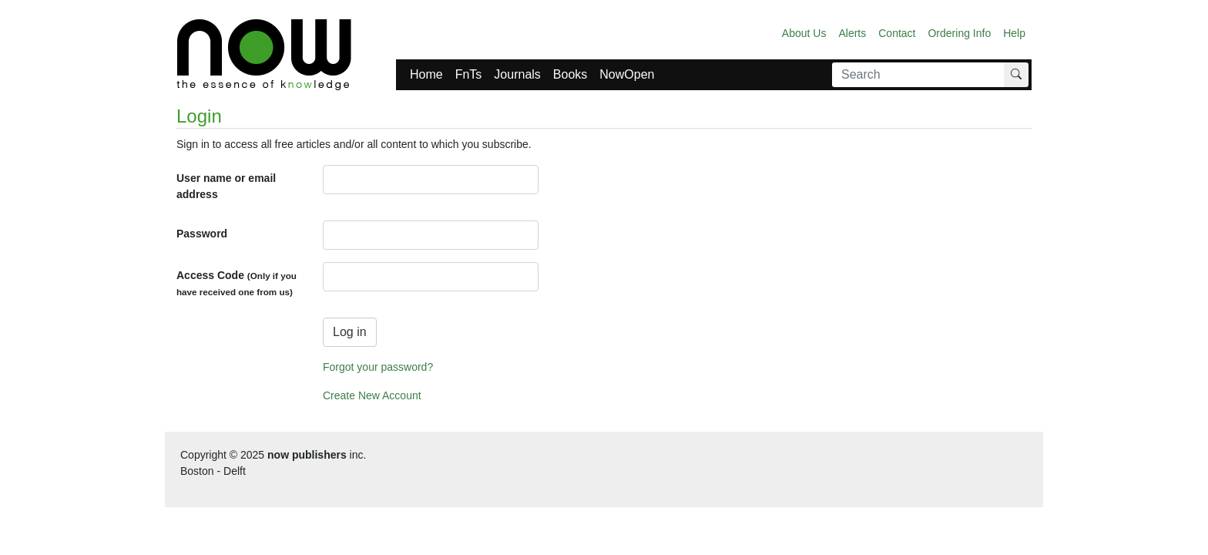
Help (1014, 33)
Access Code (236, 283)
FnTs (468, 74)
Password (201, 233)
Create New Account (372, 395)
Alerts (852, 33)
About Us (804, 33)
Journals (517, 74)
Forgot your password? (378, 367)
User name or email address (226, 186)
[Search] (918, 74)
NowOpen (626, 74)
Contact (896, 33)
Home (426, 74)
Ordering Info (959, 33)
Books (570, 74)
